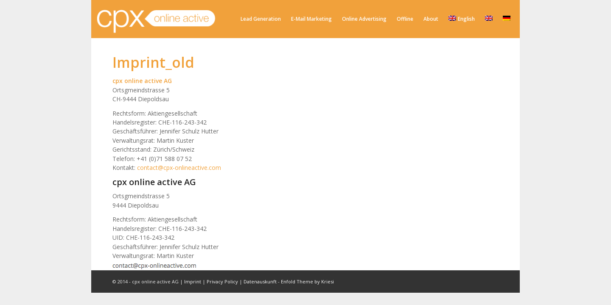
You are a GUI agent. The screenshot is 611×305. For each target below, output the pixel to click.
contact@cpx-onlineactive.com (179, 168)
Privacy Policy (222, 281)
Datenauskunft (260, 281)
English (461, 18)
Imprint (192, 281)
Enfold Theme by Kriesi (307, 281)
